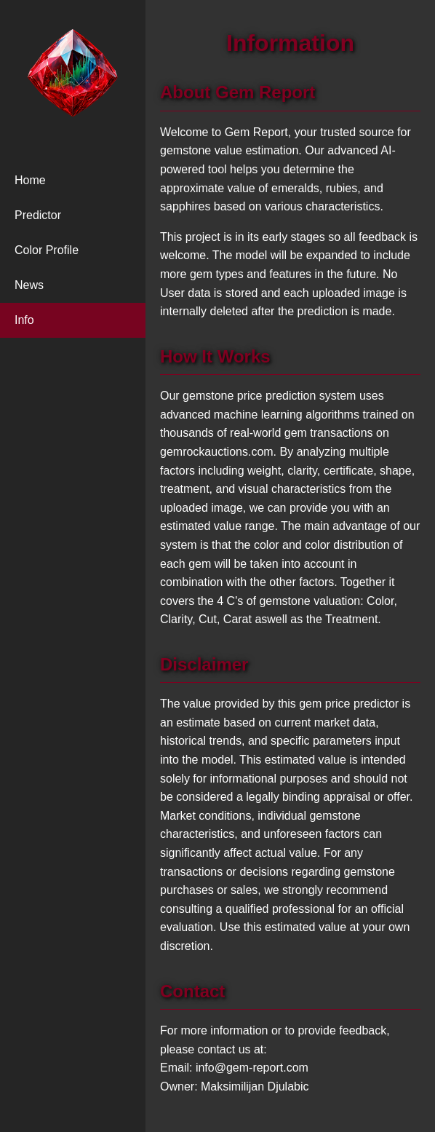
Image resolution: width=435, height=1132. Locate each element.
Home (30, 180)
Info (24, 320)
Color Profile (47, 250)
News (29, 285)
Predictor (38, 215)
